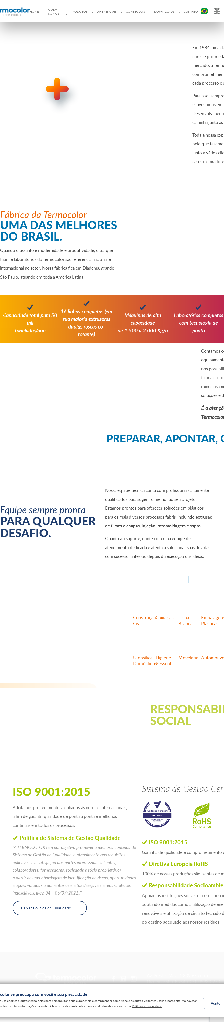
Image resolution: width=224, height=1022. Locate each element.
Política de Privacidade (147, 1006)
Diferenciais (107, 11)
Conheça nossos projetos (183, 737)
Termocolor (65, 978)
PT (204, 11)
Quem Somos (53, 11)
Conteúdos (135, 11)
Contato (191, 11)
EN (217, 11)
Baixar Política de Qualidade (46, 907)
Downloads (164, 11)
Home (34, 11)
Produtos (79, 11)
